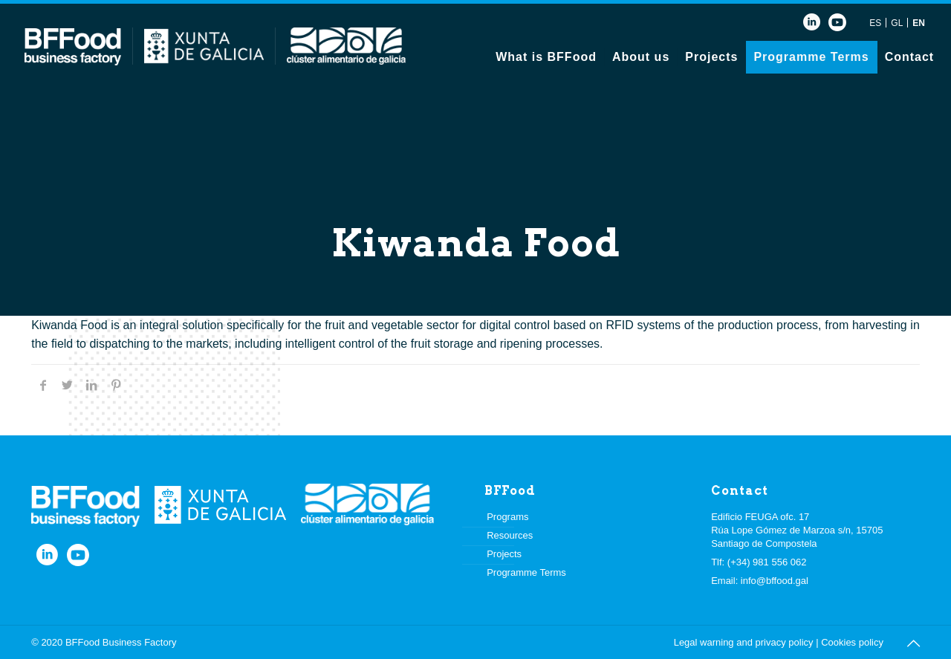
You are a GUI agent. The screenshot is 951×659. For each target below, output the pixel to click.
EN (918, 23)
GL (897, 23)
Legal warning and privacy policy (744, 642)
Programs (507, 516)
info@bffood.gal (774, 580)
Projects (504, 553)
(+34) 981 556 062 (767, 562)
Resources (510, 535)
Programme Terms (526, 572)
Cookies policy (852, 642)
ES (875, 23)
